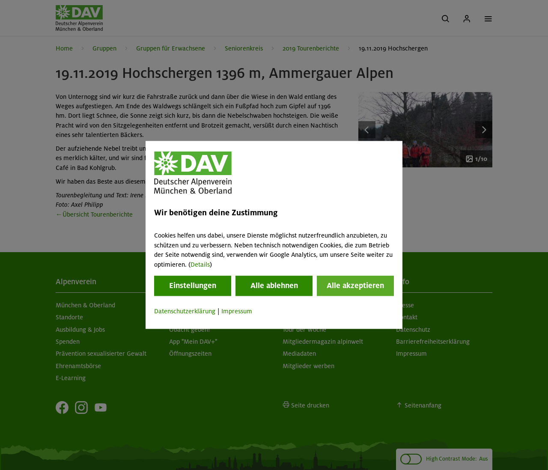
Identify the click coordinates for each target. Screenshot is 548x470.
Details (200, 264)
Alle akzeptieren (355, 285)
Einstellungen (192, 285)
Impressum (236, 311)
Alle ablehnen (274, 285)
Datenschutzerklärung (184, 311)
